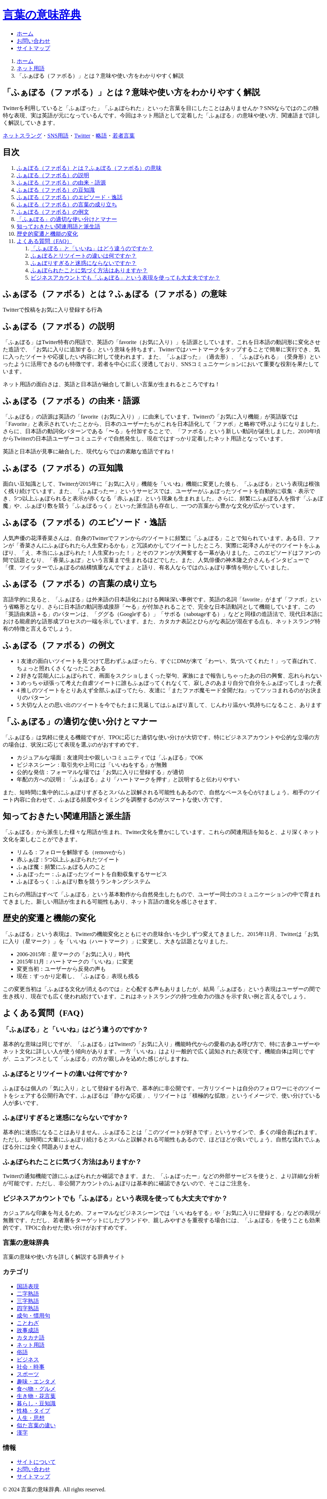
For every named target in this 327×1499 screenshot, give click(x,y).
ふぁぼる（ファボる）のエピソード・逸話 (70, 197)
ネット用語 (31, 68)
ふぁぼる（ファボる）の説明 (53, 175)
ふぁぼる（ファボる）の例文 (53, 212)
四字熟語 (28, 1308)
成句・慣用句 (33, 1316)
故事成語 (28, 1330)
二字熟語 (28, 1294)
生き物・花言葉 (36, 1396)
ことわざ (28, 1323)
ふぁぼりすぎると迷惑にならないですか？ (84, 263)
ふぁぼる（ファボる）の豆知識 (56, 190)
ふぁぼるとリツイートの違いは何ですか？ (84, 256)
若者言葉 (123, 136)
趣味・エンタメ (36, 1381)
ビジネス (28, 1360)
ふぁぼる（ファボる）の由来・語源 (61, 183)
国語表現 (28, 1286)
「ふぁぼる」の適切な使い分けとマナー (67, 219)
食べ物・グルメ (36, 1389)
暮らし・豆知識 (36, 1403)
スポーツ (28, 1374)
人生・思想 (31, 1418)
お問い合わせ (33, 41)
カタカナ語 (31, 1338)
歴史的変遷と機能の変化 (47, 234)
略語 (101, 136)
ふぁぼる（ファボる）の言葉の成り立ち (67, 205)
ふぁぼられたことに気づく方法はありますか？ (89, 270)
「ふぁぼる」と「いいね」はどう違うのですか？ (92, 248)
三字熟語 (28, 1301)
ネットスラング (22, 136)
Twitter (82, 136)
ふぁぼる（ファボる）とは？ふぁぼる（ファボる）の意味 (89, 168)
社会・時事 (31, 1367)
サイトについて (36, 1462)
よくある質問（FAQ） (44, 241)
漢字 (22, 1433)
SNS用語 (58, 136)
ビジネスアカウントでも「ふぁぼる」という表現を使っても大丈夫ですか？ (125, 278)
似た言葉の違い (36, 1425)
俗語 (22, 1352)
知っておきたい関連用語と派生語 (58, 226)
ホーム (25, 34)
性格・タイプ (33, 1411)
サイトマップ (33, 48)
